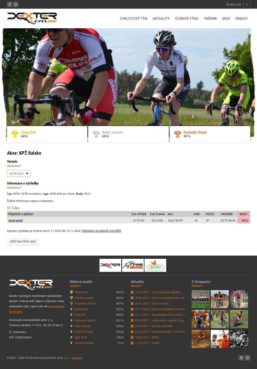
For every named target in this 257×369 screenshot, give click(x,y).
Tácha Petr (28, 132)
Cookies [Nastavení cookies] (77, 358)
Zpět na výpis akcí (23, 241)
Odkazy (241, 18)
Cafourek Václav (85, 320)
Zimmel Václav (84, 343)
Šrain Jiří (80, 315)
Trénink (210, 18)
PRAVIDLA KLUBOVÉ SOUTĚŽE (101, 231)
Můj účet (233, 4)
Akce (226, 18)
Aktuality (161, 18)
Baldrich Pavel (84, 332)
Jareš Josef (16, 220)
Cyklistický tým (133, 18)
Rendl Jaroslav (112, 132)
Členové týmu (187, 18)
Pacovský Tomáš (195, 132)
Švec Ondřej (82, 326)
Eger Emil (81, 337)
